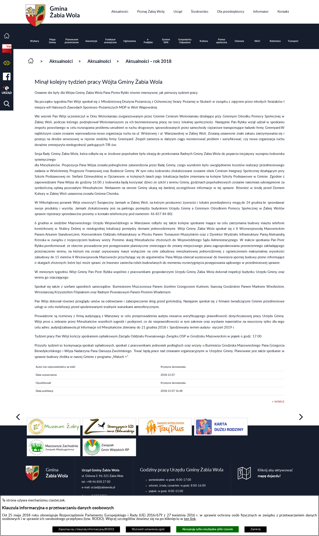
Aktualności (61, 61)
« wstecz (278, 401)
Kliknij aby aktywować (275, 473)
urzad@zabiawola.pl (103, 487)
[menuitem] (120, 12)
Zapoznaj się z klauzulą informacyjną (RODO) (86, 529)
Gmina (53, 14)
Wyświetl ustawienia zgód (148, 529)
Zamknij (256, 529)
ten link (190, 519)
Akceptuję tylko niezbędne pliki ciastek (207, 529)
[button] (6, 63)
